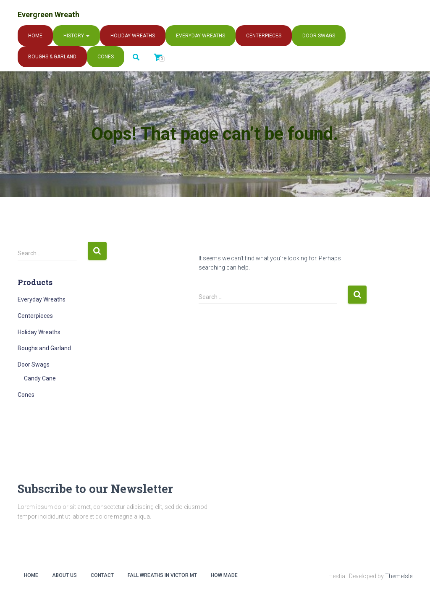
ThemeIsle (398, 576)
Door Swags (318, 36)
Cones (105, 57)
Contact (102, 575)
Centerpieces (263, 36)
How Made (224, 575)
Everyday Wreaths (200, 36)
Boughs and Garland (44, 348)
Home (35, 36)
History (76, 36)
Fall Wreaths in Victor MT (162, 575)
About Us (64, 575)
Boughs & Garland (52, 57)
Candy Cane (40, 378)
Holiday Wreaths (132, 36)
